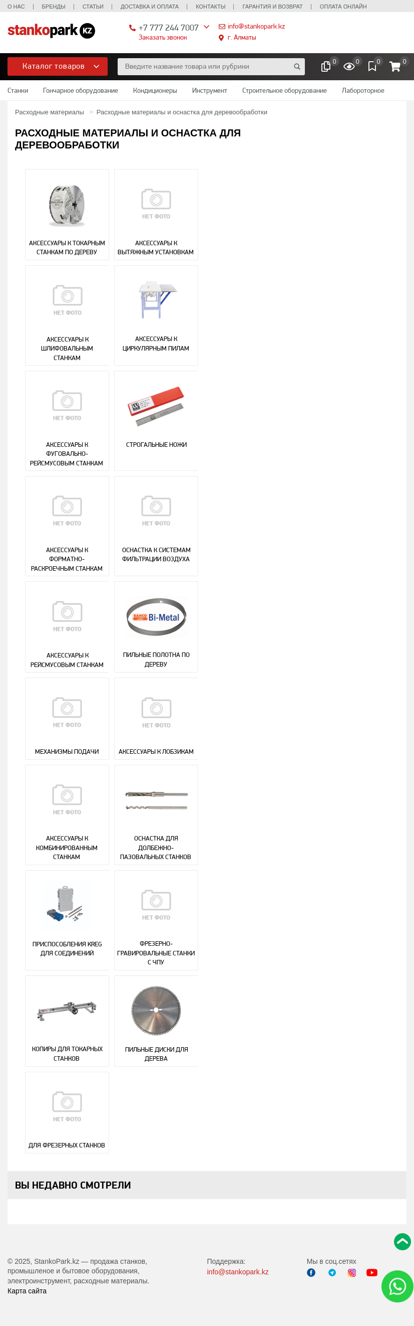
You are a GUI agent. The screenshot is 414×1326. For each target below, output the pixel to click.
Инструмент (209, 90)
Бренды (54, 7)
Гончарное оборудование (80, 90)
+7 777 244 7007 (169, 27)
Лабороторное (363, 90)
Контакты (210, 7)
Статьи (93, 7)
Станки (18, 90)
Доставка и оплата (150, 7)
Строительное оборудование (284, 90)
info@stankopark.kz (256, 26)
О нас (16, 7)
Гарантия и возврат (272, 7)
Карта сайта (27, 1291)
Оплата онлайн (343, 7)
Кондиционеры (155, 90)
